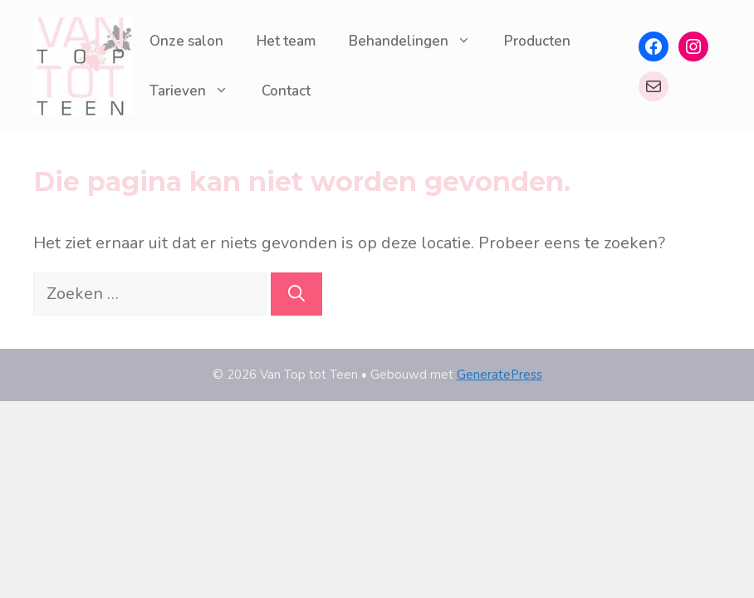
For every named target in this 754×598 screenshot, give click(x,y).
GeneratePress (499, 374)
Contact (286, 90)
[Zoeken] (296, 294)
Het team (286, 41)
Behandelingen (418, 41)
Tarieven (197, 91)
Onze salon (186, 41)
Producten (537, 41)
